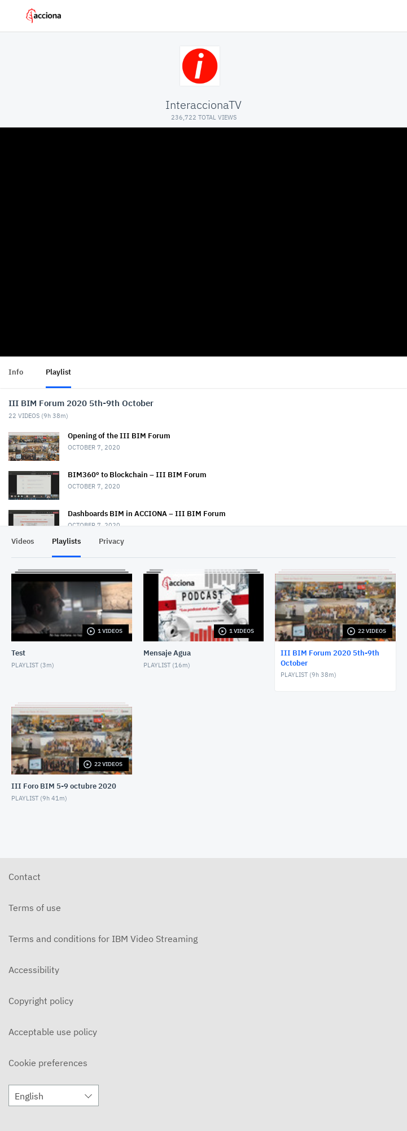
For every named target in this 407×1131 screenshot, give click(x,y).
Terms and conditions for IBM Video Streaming (103, 938)
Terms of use (34, 907)
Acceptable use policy (52, 1031)
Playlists (66, 541)
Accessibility (33, 969)
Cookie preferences (47, 1062)
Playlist (58, 372)
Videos (22, 541)
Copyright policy (40, 1000)
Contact (24, 876)
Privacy (111, 541)
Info (15, 372)
